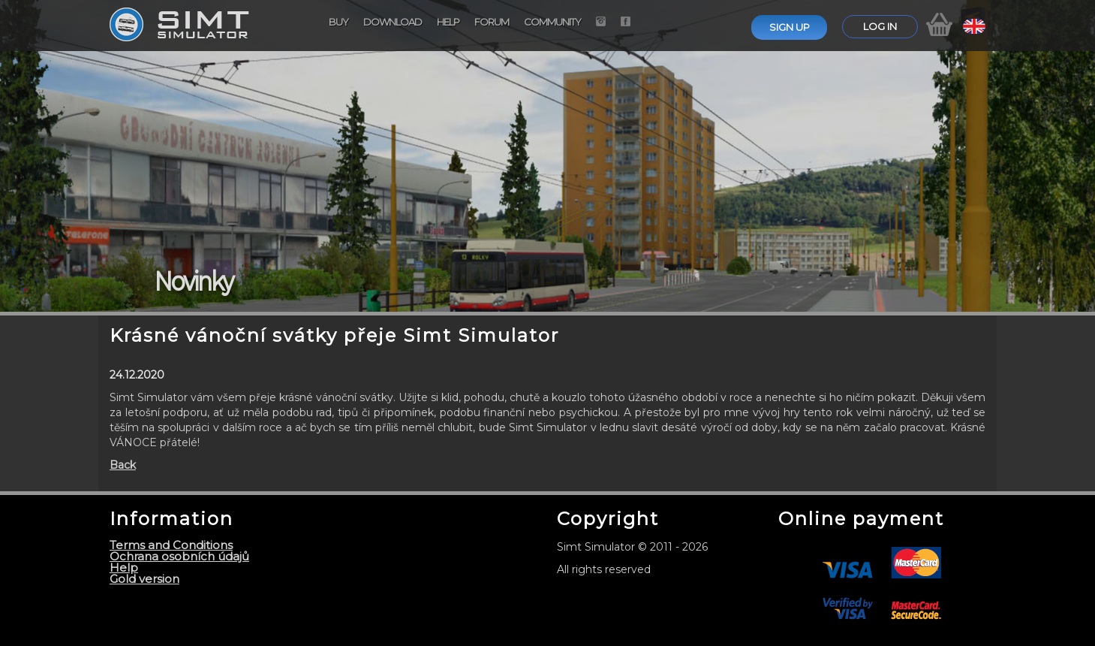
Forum (491, 22)
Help (448, 22)
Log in (880, 26)
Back (123, 465)
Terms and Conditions (171, 545)
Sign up (789, 27)
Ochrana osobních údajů (179, 556)
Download (392, 22)
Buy (338, 22)
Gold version (144, 579)
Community (552, 22)
